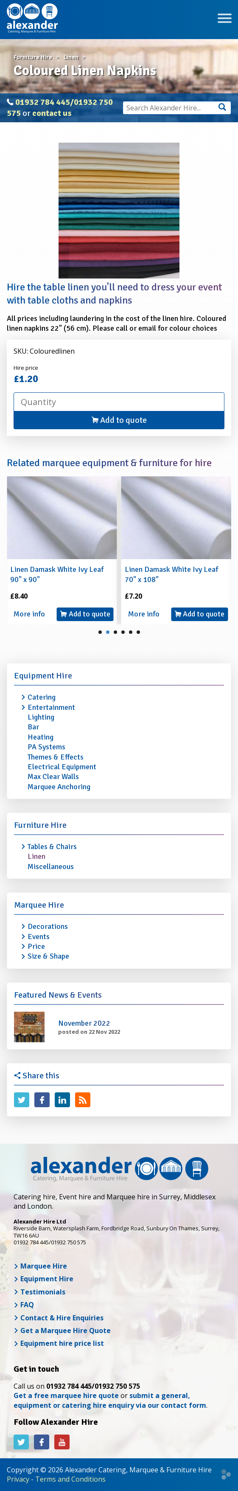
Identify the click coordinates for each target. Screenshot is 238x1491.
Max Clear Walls (53, 776)
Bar (33, 726)
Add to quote (119, 420)
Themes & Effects (56, 757)
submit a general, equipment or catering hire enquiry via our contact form (110, 1400)
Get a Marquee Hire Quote (62, 1330)
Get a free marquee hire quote (66, 1395)
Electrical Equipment (62, 766)
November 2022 (84, 1023)
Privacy (18, 1479)
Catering (42, 697)
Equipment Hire (43, 675)
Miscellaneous (51, 866)
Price (36, 946)
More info (29, 614)
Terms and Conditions (70, 1479)
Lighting (41, 717)
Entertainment (51, 707)
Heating (40, 737)
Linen (36, 856)
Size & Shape (48, 956)
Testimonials (39, 1292)
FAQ (24, 1304)
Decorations (48, 926)
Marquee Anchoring (59, 786)
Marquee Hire (39, 905)
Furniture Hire (40, 825)
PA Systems (46, 746)
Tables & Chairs (52, 846)
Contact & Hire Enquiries (59, 1317)
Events (39, 936)
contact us (52, 113)
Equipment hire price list (59, 1343)
